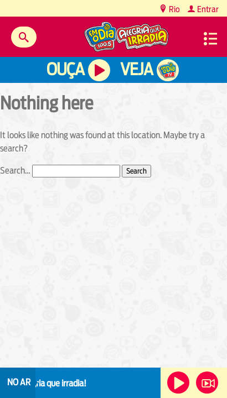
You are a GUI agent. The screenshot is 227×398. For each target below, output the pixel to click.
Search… (15, 170)
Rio (173, 9)
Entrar (207, 9)
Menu (210, 39)
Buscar (24, 37)
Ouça (65, 69)
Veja (136, 69)
